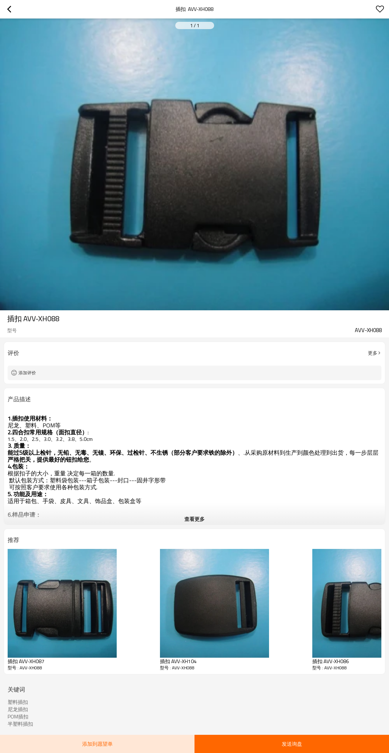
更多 (372, 352)
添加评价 (27, 372)
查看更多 (194, 519)
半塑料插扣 (20, 724)
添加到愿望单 (97, 744)
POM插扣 (18, 716)
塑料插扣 (18, 702)
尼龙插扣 (18, 709)
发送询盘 (292, 744)
